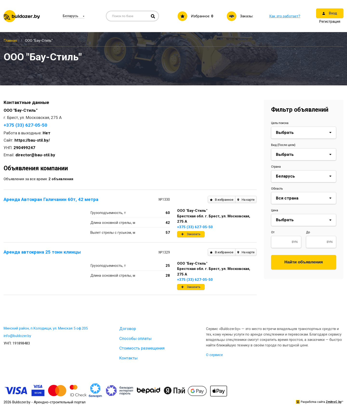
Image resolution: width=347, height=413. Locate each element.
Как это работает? (284, 16)
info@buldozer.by (17, 336)
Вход (329, 13)
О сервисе (214, 355)
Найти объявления (303, 262)
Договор (127, 328)
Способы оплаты (135, 338)
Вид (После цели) (283, 145)
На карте (245, 199)
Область (277, 188)
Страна (276, 166)
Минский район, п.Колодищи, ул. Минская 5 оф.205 (46, 328)
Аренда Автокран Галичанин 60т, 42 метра (51, 199)
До (308, 232)
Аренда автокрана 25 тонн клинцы (42, 252)
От (272, 232)
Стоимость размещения (142, 348)
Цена (274, 210)
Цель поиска (279, 123)
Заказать (190, 234)
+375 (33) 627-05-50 (25, 125)
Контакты (128, 358)
